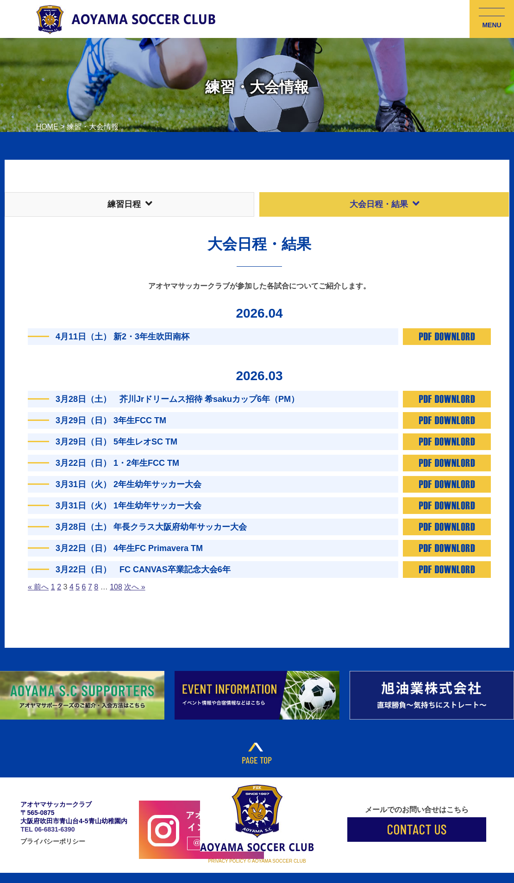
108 (116, 587)
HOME (47, 127)
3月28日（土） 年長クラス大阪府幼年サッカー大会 (151, 527)
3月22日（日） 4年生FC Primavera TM (129, 548)
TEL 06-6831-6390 (47, 829)
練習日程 (129, 204)
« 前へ (38, 587)
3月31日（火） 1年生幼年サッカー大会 (128, 505)
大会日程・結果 (384, 204)
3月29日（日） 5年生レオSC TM (116, 441)
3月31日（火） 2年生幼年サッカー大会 (128, 484)
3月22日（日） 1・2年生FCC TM (117, 463)
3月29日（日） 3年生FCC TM (111, 420)
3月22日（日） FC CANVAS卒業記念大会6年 (143, 569)
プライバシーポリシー (52, 841)
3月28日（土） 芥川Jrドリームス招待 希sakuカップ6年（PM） (177, 399)
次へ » (134, 587)
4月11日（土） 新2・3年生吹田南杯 (122, 336)
